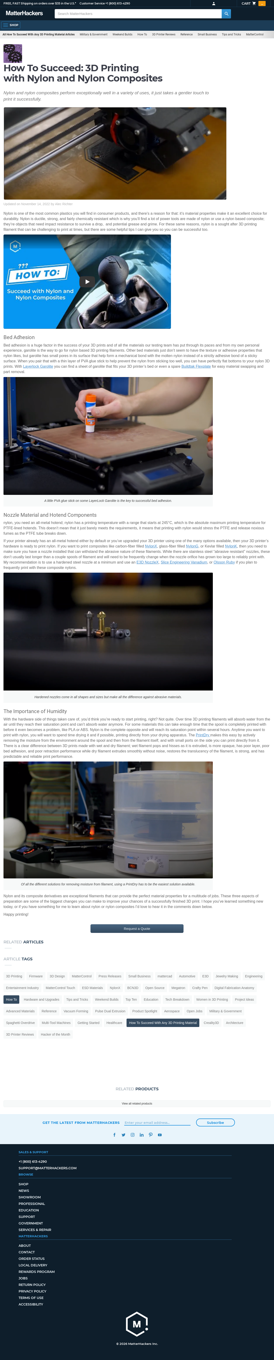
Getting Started (88, 1023)
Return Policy (32, 1285)
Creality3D (211, 1023)
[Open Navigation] (10, 25)
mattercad (165, 976)
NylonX (151, 546)
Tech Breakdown (177, 999)
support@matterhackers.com (48, 1168)
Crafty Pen (199, 988)
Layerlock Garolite (38, 366)
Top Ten (131, 999)
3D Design (57, 976)
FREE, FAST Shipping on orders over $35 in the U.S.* (39, 3)
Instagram (132, 1135)
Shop (23, 1184)
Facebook (114, 1135)
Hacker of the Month (55, 1034)
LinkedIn (141, 1135)
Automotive (187, 976)
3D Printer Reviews (163, 34)
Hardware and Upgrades (41, 999)
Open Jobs (195, 1011)
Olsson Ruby (224, 562)
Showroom (30, 1197)
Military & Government (93, 34)
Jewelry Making (227, 976)
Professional (32, 1204)
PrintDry (203, 735)
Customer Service (92, 3)
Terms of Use (31, 1298)
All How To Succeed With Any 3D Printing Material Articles (39, 34)
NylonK (231, 546)
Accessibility (31, 1304)
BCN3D (132, 988)
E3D (205, 976)
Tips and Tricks (231, 34)
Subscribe (215, 1123)
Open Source (155, 988)
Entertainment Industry (22, 988)
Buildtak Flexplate (196, 366)
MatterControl (255, 34)
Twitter (123, 1135)
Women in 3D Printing (212, 999)
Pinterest (151, 1135)
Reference (186, 34)
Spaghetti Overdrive (20, 1023)
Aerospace (172, 1011)
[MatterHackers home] (137, 1324)
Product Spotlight (144, 1011)
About (25, 1246)
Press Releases (110, 976)
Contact (27, 1252)
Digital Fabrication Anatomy (234, 988)
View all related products (137, 1103)
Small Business (207, 34)
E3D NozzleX (148, 562)
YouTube (160, 1135)
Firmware (36, 976)
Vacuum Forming (76, 1011)
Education (151, 999)
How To (142, 34)
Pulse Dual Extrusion (110, 1011)
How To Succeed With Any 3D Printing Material (163, 1023)
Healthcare (114, 1023)
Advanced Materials (20, 1011)
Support (27, 1217)
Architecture (234, 1023)
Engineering (254, 976)
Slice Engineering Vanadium (184, 562)
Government (31, 1223)
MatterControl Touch (60, 988)
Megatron (178, 988)
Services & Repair (35, 1230)
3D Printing (14, 976)
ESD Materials (92, 988)
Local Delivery (33, 1265)
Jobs (23, 1278)
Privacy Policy (32, 1291)
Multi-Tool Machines (56, 1023)
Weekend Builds (122, 34)
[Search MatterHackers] (226, 13)
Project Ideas (244, 999)
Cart (254, 3)
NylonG (192, 546)
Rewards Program (37, 1272)
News (24, 1191)
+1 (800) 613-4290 (117, 3)
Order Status (32, 1259)
